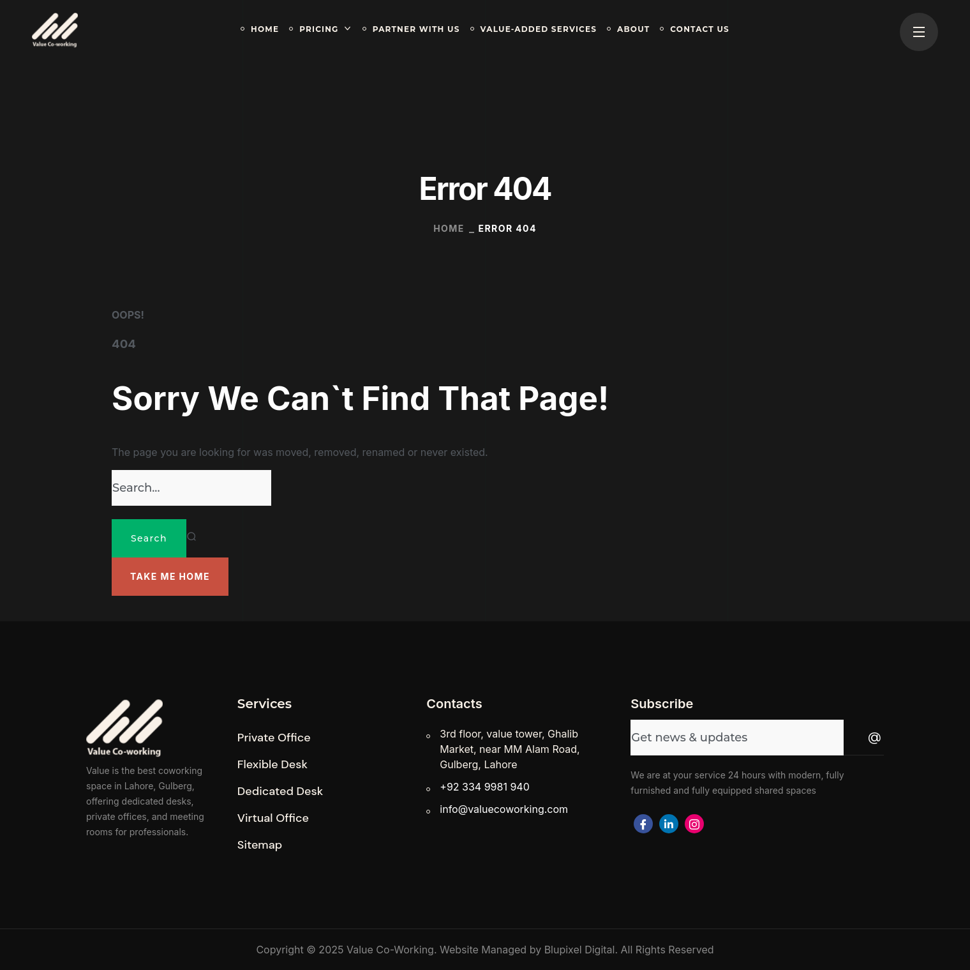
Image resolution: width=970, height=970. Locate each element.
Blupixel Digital (579, 949)
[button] (170, 576)
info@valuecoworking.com (504, 809)
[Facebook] (643, 823)
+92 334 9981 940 (484, 786)
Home (448, 228)
